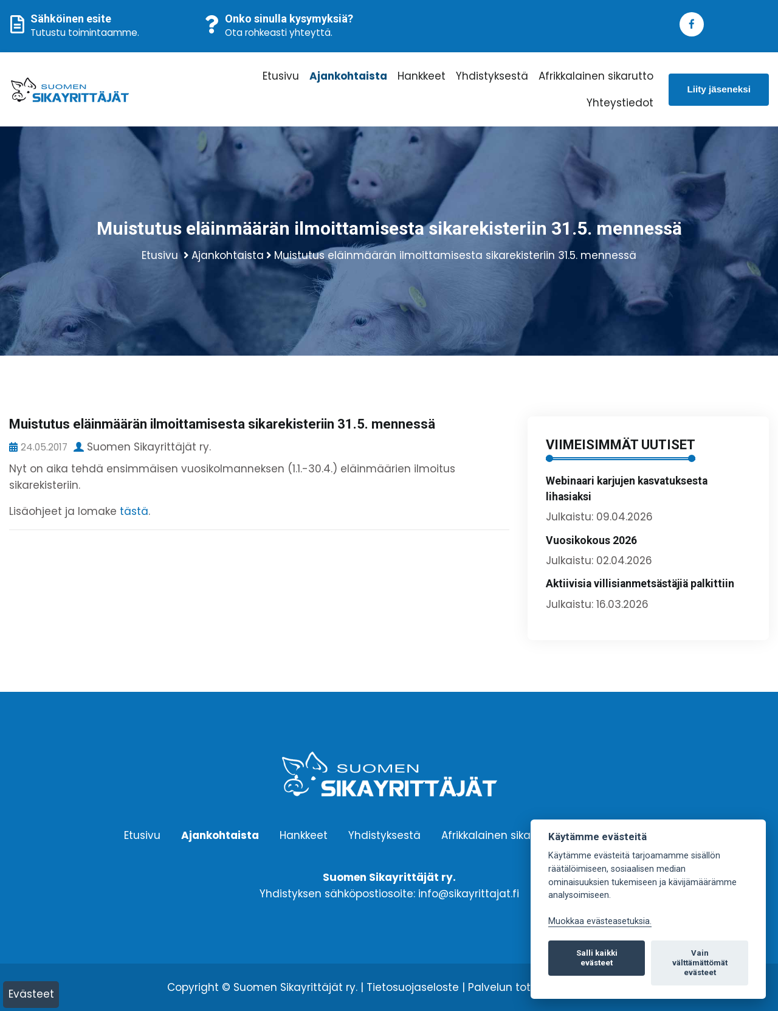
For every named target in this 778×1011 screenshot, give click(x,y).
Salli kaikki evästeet (597, 957)
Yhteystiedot (620, 102)
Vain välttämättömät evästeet (700, 962)
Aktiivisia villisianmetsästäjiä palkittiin (640, 584)
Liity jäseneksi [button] (719, 89)
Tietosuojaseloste (413, 987)
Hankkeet (422, 76)
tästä (134, 511)
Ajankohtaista (348, 76)
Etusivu (281, 76)
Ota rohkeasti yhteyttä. (278, 32)
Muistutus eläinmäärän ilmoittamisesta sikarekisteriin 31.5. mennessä (455, 255)
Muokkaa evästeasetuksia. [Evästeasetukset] (600, 921)
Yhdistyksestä (492, 76)
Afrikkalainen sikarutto (596, 76)
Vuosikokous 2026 (591, 540)
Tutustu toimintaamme (83, 32)
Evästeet (31, 994)
